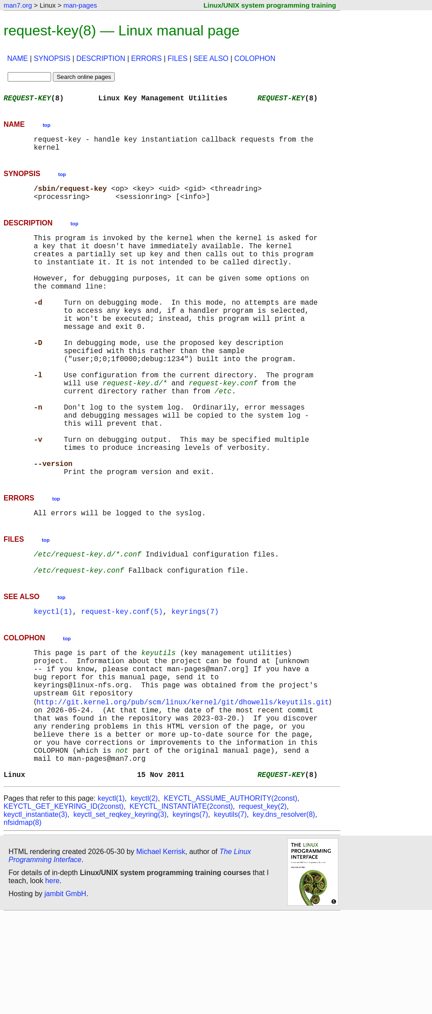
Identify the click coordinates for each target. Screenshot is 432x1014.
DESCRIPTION (100, 58)
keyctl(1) (53, 683)
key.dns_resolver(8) (284, 914)
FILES (177, 58)
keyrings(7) (195, 683)
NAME (17, 58)
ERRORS (146, 58)
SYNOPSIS (52, 58)
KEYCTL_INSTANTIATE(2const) (181, 906)
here (52, 980)
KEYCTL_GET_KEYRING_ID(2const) (64, 906)
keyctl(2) (144, 898)
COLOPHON (255, 58)
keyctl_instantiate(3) (35, 914)
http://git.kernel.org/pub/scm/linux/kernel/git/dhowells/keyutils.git (184, 785)
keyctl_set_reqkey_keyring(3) (120, 914)
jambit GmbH (65, 993)
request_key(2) (263, 906)
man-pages (80, 5)
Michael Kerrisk (160, 951)
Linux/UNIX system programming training (269, 5)
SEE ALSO (211, 58)
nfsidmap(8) (22, 922)
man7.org (18, 5)
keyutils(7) (230, 914)
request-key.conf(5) (122, 683)
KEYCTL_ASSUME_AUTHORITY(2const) (231, 898)
